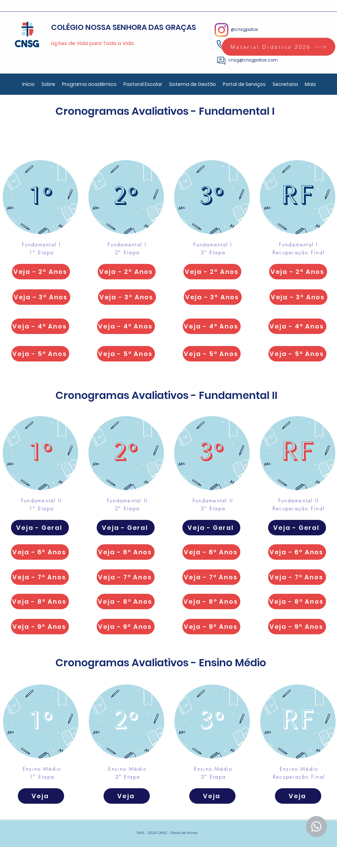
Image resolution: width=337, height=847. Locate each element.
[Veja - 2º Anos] (41, 271)
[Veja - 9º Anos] (40, 626)
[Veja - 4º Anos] (40, 326)
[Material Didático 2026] (278, 47)
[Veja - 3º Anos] (41, 297)
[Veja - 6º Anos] (40, 552)
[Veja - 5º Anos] (40, 353)
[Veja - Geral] (40, 527)
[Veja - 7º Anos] (40, 577)
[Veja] (41, 796)
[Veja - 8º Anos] (40, 601)
